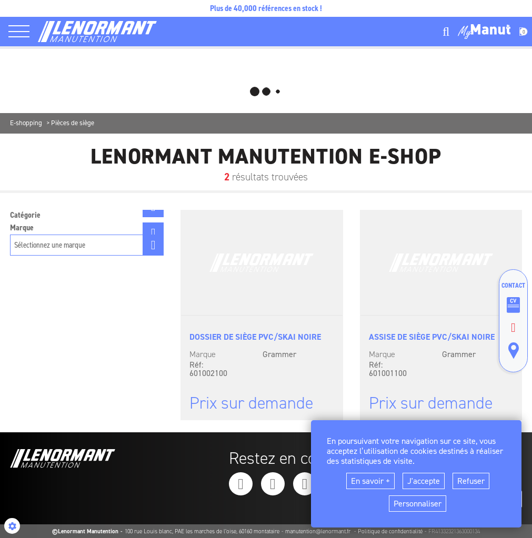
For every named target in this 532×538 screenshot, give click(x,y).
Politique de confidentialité (390, 531)
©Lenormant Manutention (85, 531)
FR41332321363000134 (454, 531)
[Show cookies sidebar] (12, 526)
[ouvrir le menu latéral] (23, 31)
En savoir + (370, 480)
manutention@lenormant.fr (318, 531)
